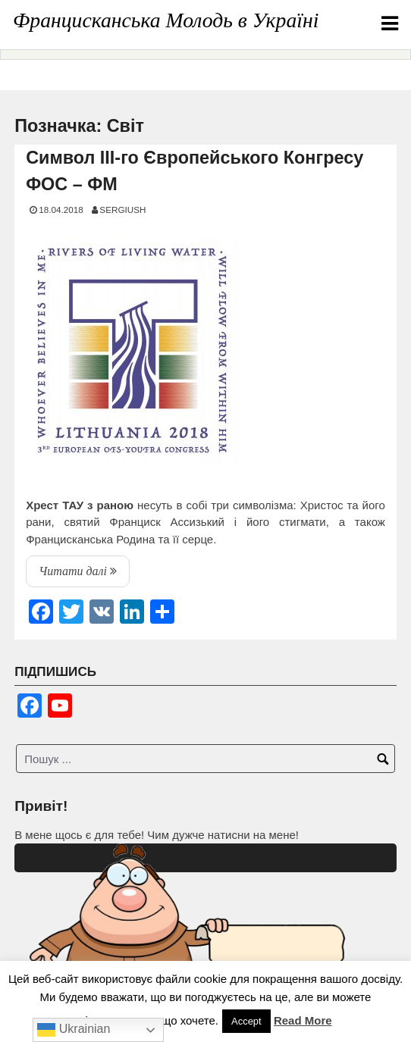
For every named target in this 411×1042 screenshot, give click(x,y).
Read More (303, 1020)
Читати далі (84, 574)
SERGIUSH (122, 209)
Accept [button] (246, 1021)
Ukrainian (73, 1030)
